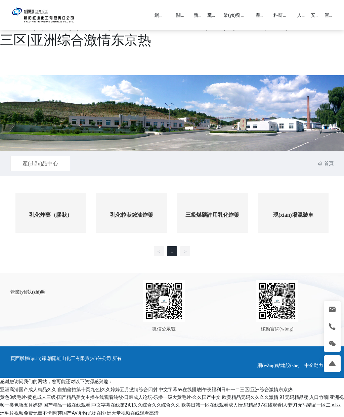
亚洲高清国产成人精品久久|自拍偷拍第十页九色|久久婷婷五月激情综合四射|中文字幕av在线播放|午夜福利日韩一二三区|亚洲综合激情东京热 (146, 389)
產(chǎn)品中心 (40, 163)
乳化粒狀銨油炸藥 (131, 215)
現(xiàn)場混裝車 (293, 215)
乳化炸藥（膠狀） (50, 215)
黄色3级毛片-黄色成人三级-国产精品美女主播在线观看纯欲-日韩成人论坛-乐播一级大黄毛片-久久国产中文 (110, 397)
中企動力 (313, 365)
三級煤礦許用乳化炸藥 (212, 215)
